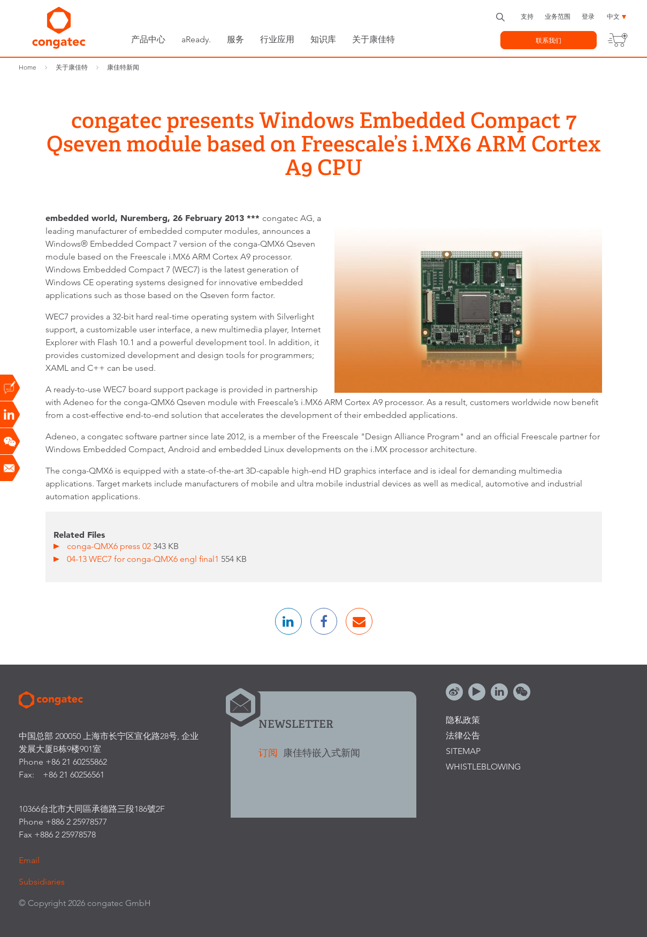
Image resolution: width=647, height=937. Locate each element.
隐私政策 (463, 720)
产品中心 (148, 39)
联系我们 (548, 40)
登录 (588, 16)
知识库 (323, 39)
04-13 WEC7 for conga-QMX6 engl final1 (144, 559)
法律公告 (463, 735)
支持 (527, 16)
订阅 (269, 752)
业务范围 (557, 16)
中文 (613, 16)
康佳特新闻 (123, 67)
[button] (288, 621)
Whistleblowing (483, 766)
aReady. (196, 39)
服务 (235, 39)
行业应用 (277, 39)
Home (27, 67)
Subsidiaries (42, 882)
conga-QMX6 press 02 (110, 546)
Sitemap (463, 751)
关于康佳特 (373, 39)
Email (29, 860)
